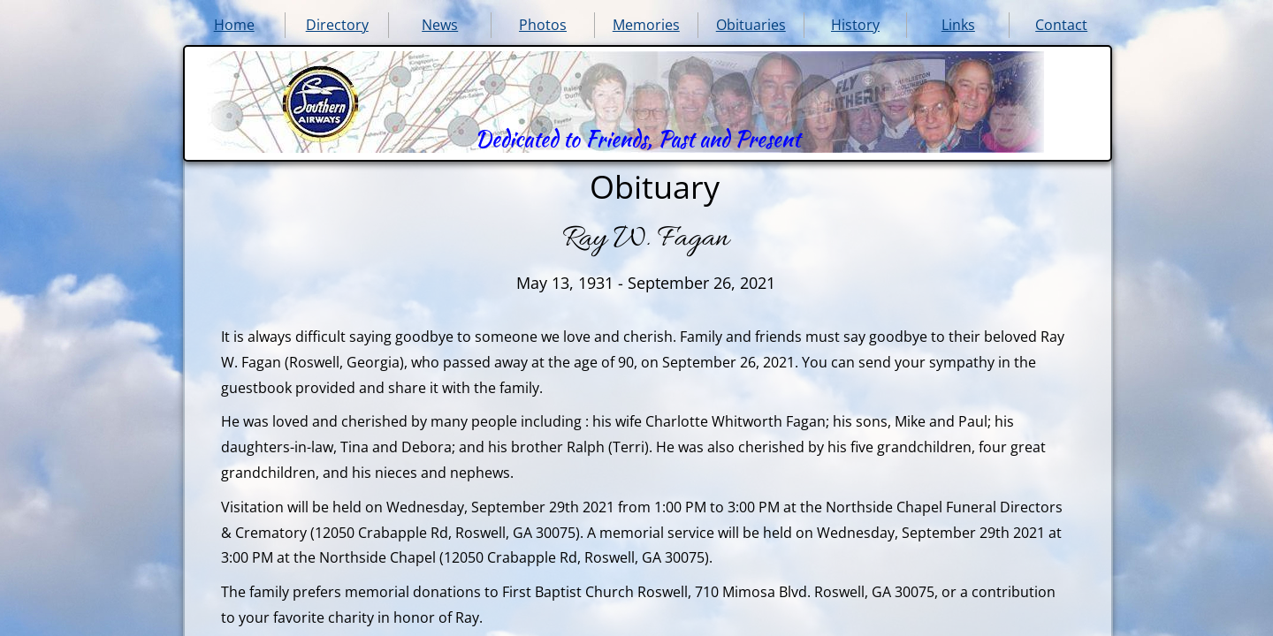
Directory (337, 24)
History (855, 24)
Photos (543, 24)
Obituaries (751, 24)
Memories (646, 24)
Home (234, 24)
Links (958, 24)
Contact (1061, 24)
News (440, 24)
